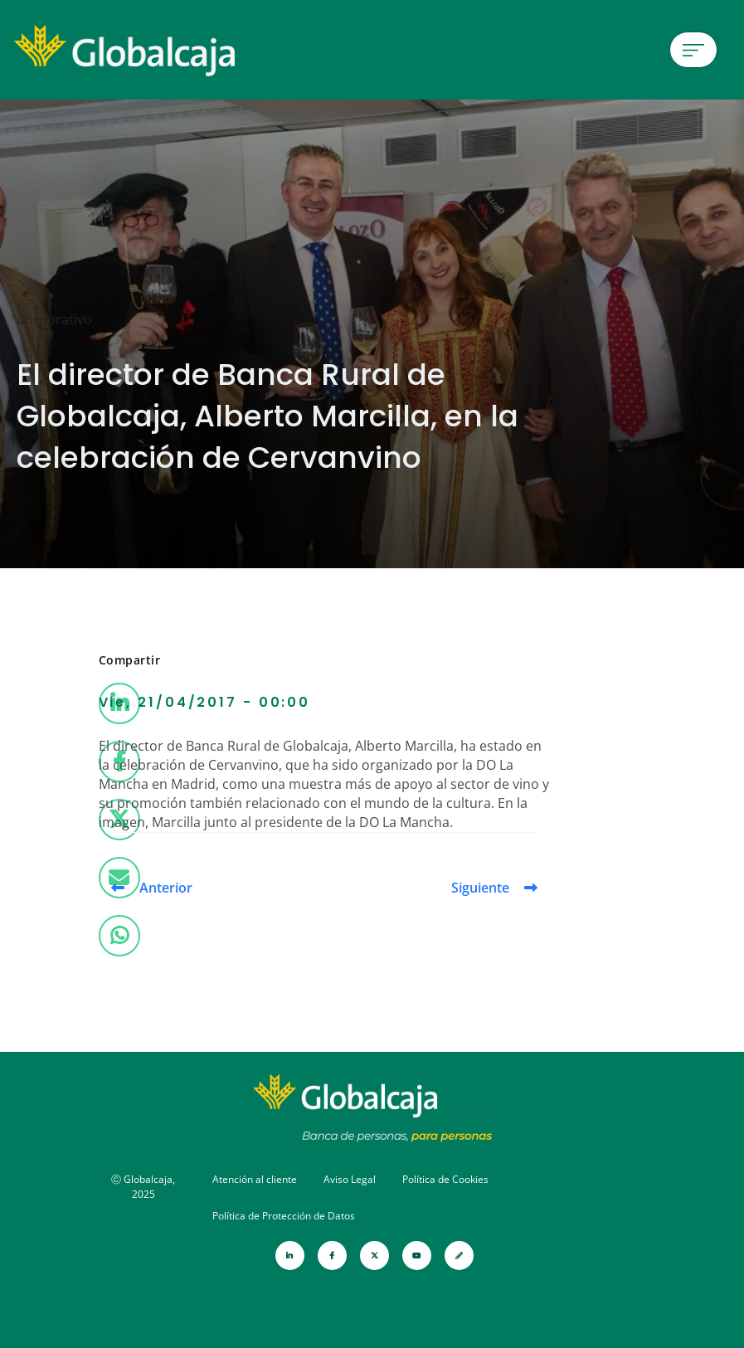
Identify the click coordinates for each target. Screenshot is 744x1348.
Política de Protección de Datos (283, 1216)
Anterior (165, 887)
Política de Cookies (445, 1179)
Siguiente (480, 887)
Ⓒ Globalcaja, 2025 (143, 1186)
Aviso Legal (349, 1179)
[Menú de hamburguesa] (693, 50)
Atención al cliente (254, 1179)
